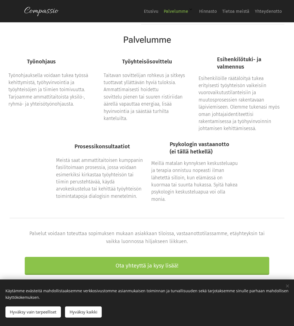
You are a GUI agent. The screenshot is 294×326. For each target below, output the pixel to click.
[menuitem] (237, 11)
